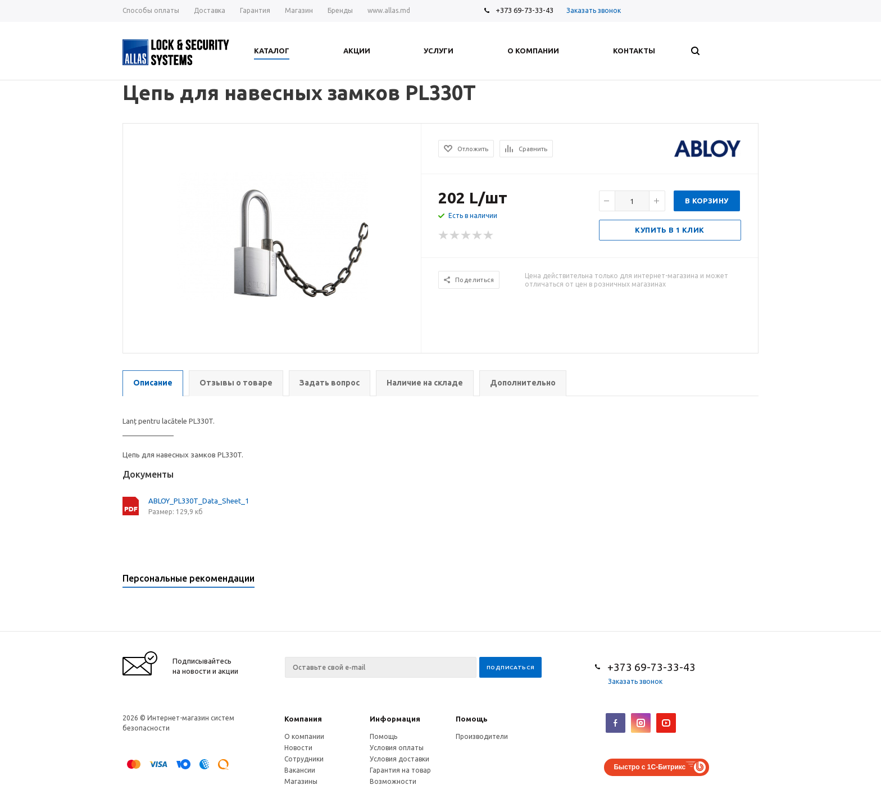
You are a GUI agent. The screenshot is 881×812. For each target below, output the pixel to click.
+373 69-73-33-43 (524, 10)
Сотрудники (304, 759)
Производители (482, 736)
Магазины (300, 781)
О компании (304, 736)
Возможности (393, 781)
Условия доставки (399, 759)
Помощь (472, 719)
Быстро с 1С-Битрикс (649, 767)
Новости (298, 747)
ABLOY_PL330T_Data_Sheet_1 (198, 501)
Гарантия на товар (400, 770)
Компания (303, 719)
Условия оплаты (397, 747)
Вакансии (299, 770)
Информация (395, 719)
